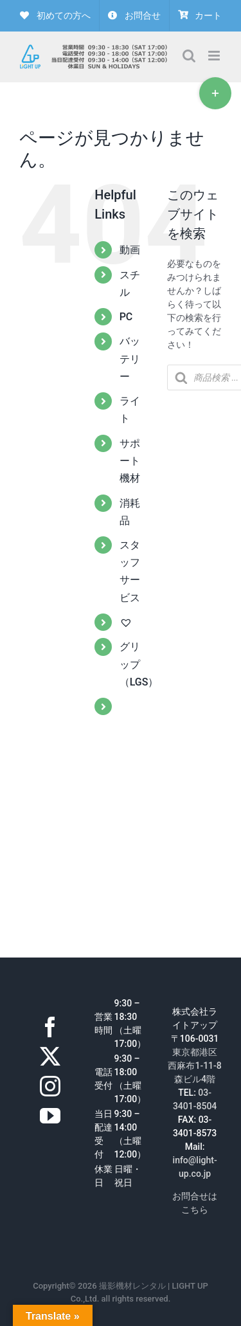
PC (126, 317)
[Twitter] (50, 1056)
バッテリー (130, 358)
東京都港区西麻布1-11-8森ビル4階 (194, 1065)
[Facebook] (50, 1027)
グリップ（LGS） (139, 663)
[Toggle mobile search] (189, 55)
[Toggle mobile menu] (215, 55)
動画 (130, 250)
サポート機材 (130, 460)
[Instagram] (50, 1086)
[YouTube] (50, 1115)
